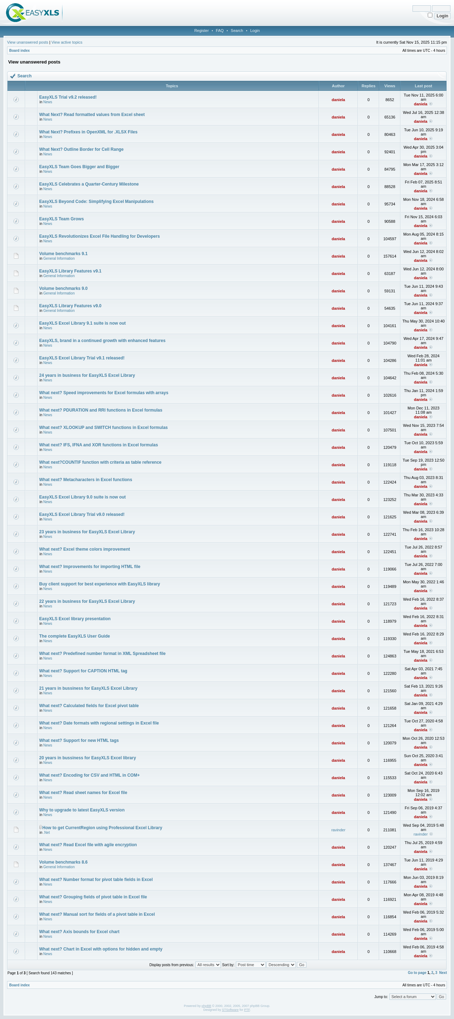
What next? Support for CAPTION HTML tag (83, 670)
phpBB (206, 1006)
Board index (19, 51)
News (47, 102)
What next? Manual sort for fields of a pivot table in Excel (97, 914)
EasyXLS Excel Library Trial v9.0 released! (82, 514)
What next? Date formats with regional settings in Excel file (99, 723)
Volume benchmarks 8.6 (63, 862)
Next (443, 973)
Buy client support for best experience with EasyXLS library (99, 584)
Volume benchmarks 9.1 (63, 253)
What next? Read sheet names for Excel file (83, 792)
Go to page (417, 973)
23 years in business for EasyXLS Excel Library (87, 531)
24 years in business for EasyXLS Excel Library (87, 375)
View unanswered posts (27, 42)
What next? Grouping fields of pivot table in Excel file (93, 896)
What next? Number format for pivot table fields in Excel (96, 879)
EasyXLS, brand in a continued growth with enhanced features (102, 340)
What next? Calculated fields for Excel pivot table (89, 705)
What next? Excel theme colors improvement (84, 549)
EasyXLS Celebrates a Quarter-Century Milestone (89, 184)
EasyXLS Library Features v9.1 (70, 271)
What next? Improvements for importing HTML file (89, 566)
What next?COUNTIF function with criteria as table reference (100, 462)
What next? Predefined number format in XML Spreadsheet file (102, 653)
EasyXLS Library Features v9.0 (70, 305)
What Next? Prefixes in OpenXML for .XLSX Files (88, 132)
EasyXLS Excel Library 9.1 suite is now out (82, 323)
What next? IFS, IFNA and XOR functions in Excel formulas (98, 444)
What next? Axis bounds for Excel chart (79, 931)
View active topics (66, 42)
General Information (58, 258)
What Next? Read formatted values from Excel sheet (92, 114)
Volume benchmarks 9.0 (63, 288)
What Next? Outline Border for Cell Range (81, 149)
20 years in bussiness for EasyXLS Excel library (87, 757)
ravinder (338, 830)
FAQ (220, 30)
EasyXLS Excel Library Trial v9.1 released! (82, 358)
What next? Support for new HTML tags (79, 740)
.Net (46, 833)
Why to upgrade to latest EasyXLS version (82, 810)
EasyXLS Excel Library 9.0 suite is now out (82, 497)
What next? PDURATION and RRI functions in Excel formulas (100, 410)
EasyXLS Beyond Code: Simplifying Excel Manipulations (96, 201)
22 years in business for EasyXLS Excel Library (87, 601)
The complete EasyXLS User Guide (74, 636)
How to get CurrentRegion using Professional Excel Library (102, 827)
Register (201, 30)
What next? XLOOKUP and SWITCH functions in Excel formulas (103, 427)
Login (255, 30)
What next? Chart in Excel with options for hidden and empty (100, 949)
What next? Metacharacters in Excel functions (85, 479)
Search (237, 30)
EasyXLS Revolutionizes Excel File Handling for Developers (99, 236)
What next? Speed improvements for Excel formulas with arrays (103, 392)
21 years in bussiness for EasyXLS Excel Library (88, 688)
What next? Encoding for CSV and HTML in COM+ (89, 775)
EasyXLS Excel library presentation (75, 618)
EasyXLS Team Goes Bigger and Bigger (79, 166)
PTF (247, 1010)
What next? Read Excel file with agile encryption (88, 844)
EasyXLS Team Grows (61, 218)
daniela (338, 100)
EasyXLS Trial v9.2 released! (68, 97)
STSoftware (230, 1010)
